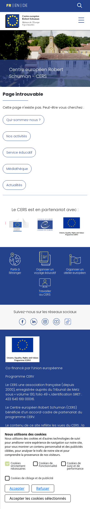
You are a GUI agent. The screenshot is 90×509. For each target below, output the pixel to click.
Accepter (17, 488)
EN (17, 5)
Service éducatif (19, 152)
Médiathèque (17, 168)
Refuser (42, 488)
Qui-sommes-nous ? (23, 120)
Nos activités (16, 136)
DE (24, 5)
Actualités (14, 185)
